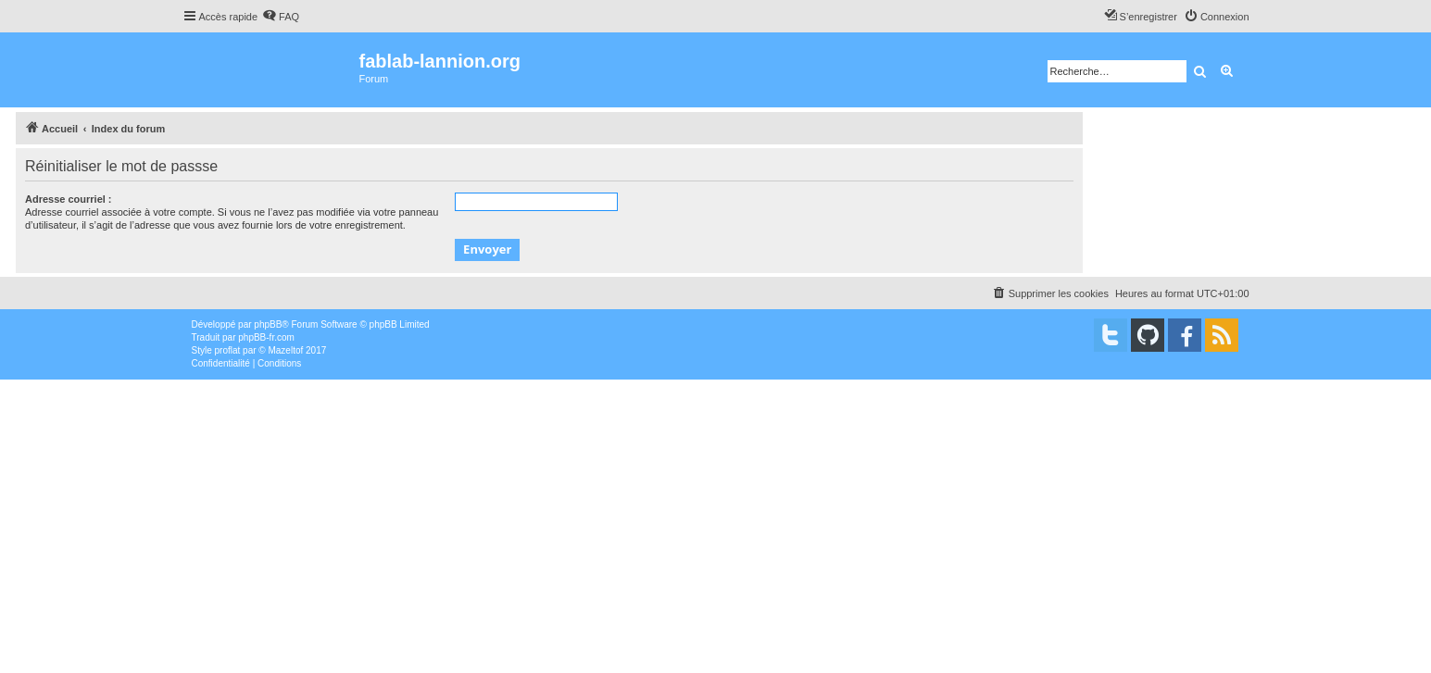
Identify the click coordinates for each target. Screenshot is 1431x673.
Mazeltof (285, 350)
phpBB (268, 324)
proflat (228, 350)
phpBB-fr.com (266, 337)
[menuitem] (280, 17)
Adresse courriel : (68, 199)
